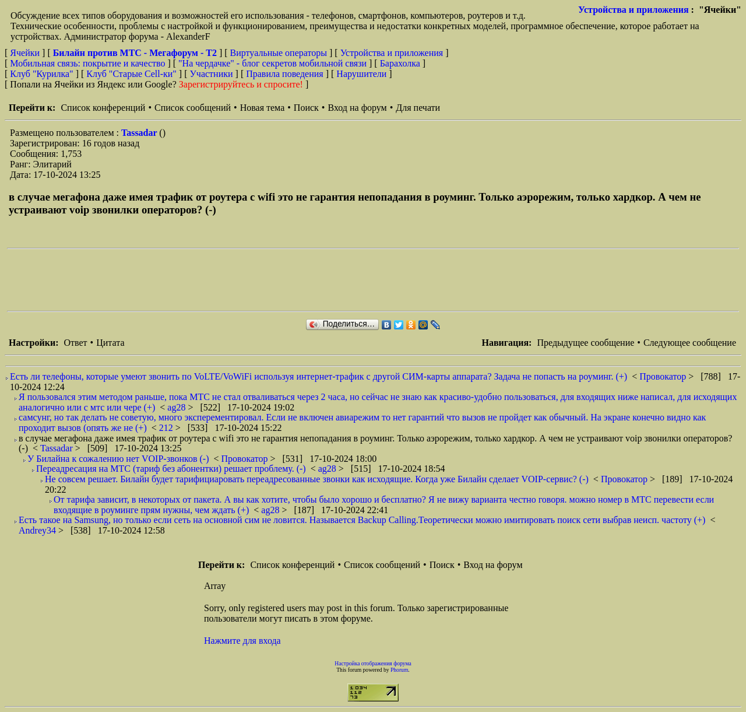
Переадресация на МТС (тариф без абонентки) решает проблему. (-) (171, 469)
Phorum (399, 670)
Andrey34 (38, 530)
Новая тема (262, 108)
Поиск (306, 108)
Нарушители (361, 74)
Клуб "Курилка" (41, 74)
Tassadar (140, 133)
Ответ (75, 343)
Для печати (418, 108)
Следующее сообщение (689, 343)
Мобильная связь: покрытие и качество (87, 63)
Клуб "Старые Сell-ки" (131, 74)
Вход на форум (357, 108)
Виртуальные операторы (278, 53)
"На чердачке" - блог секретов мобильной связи (272, 63)
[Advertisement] (219, 280)
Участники (211, 74)
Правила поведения (284, 74)
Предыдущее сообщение (585, 343)
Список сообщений (192, 108)
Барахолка (400, 63)
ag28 (177, 407)
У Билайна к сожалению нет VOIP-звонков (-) (118, 459)
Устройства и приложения (633, 10)
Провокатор (663, 376)
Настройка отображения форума (373, 663)
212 (167, 428)
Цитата (110, 343)
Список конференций (103, 108)
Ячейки (26, 53)
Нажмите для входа (242, 641)
